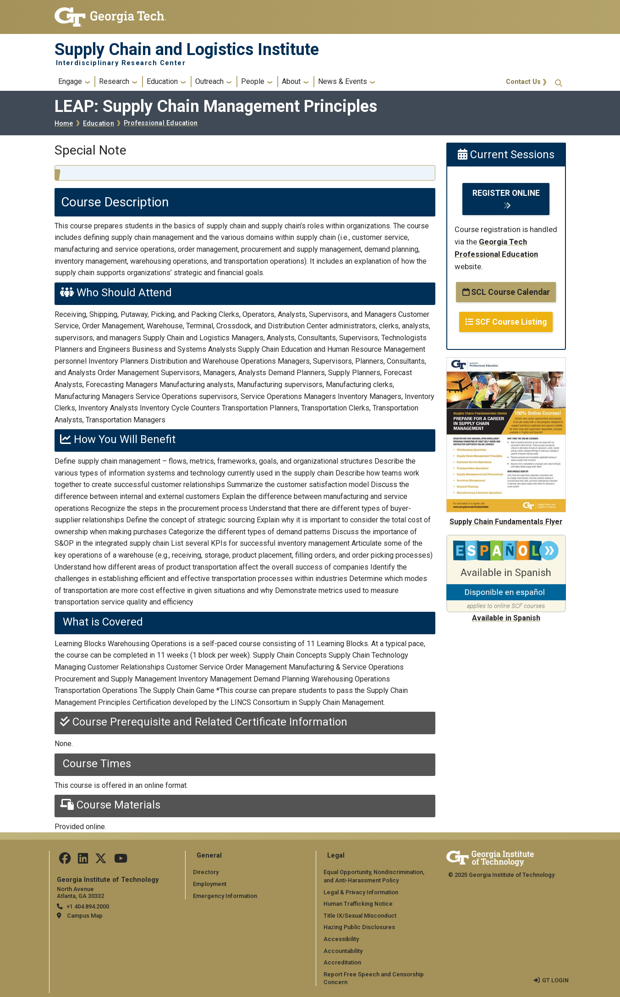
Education (162, 81)
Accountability (343, 950)
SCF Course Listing (506, 322)
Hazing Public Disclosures (359, 927)
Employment (209, 884)
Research (114, 81)
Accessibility (341, 939)
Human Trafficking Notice (358, 903)
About (291, 81)
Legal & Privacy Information (361, 891)
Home (64, 123)
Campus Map (85, 915)
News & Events (342, 81)
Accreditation (342, 962)
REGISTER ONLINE (506, 193)
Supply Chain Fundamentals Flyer (506, 521)
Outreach (209, 81)
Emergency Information (225, 895)
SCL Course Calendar (506, 292)
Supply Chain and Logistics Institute (187, 49)
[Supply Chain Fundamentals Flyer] (506, 363)
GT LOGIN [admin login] (555, 980)
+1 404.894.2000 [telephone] (87, 906)
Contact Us (523, 82)
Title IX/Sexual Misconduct (360, 915)
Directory (206, 872)
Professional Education (161, 123)
